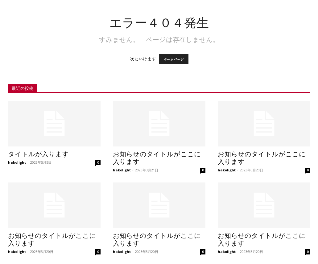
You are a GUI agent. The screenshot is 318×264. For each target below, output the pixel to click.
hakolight (17, 162)
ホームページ (173, 59)
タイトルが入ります (38, 154)
